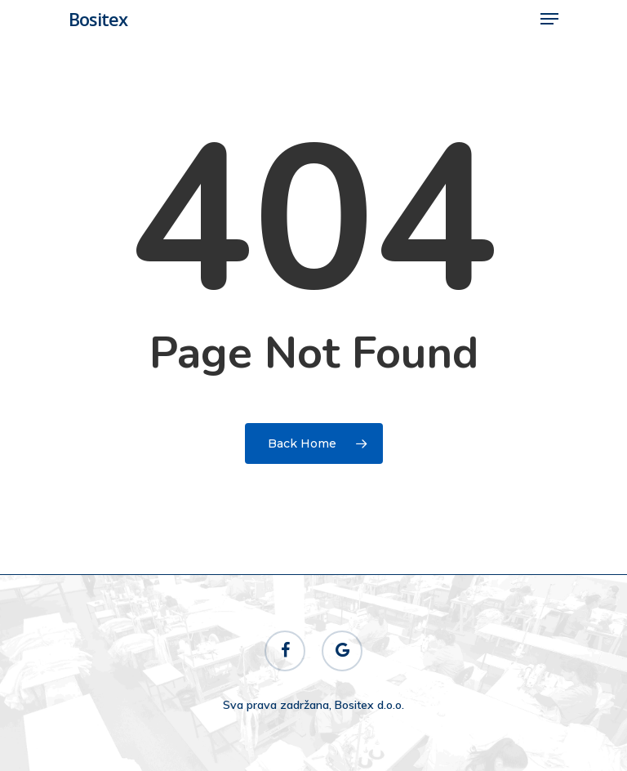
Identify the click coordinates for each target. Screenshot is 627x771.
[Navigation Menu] (549, 19)
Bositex (98, 19)
